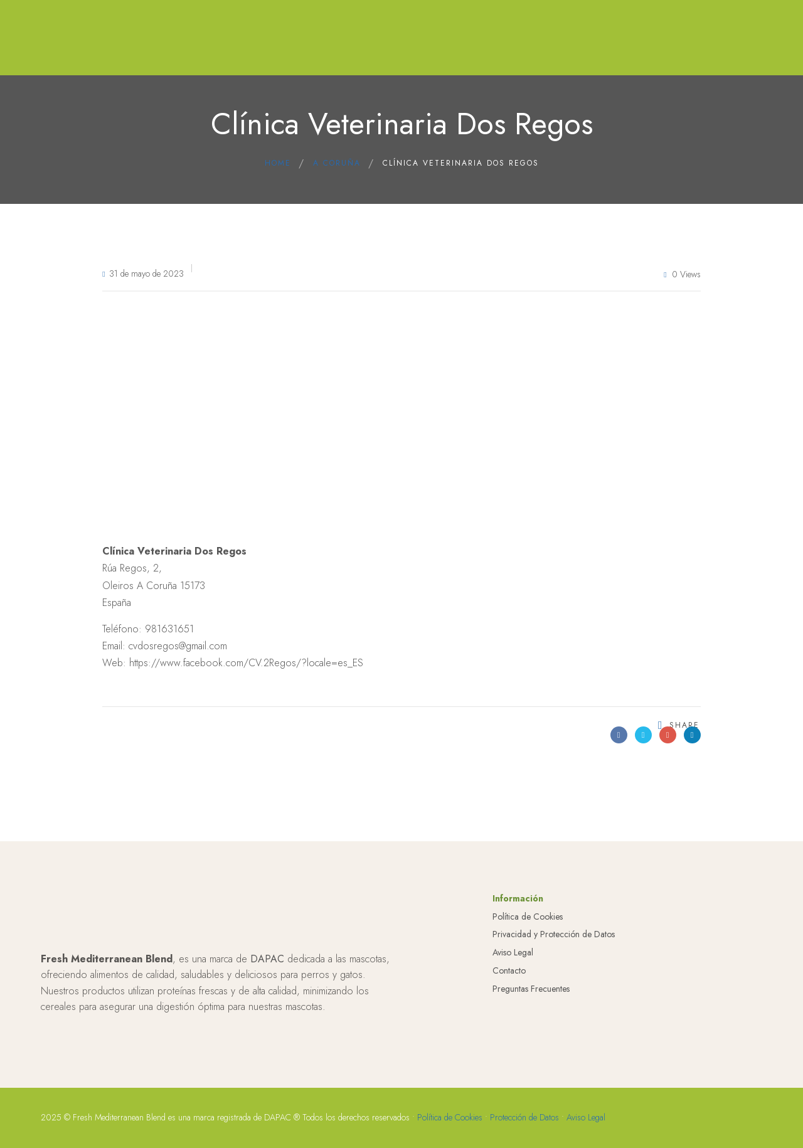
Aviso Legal (512, 975)
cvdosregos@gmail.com (178, 646)
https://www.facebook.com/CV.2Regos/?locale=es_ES (246, 663)
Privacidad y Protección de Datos (553, 958)
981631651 (169, 629)
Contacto (509, 993)
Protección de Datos (524, 1140)
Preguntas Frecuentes (531, 1012)
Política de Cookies (527, 939)
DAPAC (267, 982)
